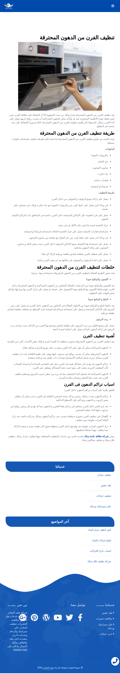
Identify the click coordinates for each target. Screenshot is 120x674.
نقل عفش (106, 570)
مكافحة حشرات (104, 619)
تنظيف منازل (104, 560)
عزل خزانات (106, 634)
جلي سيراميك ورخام (106, 626)
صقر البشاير (48, 667)
